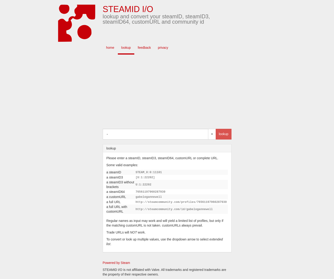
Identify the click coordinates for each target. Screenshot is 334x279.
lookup (126, 47)
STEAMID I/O (128, 9)
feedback (144, 47)
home (110, 47)
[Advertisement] (174, 91)
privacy (163, 47)
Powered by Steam (116, 263)
